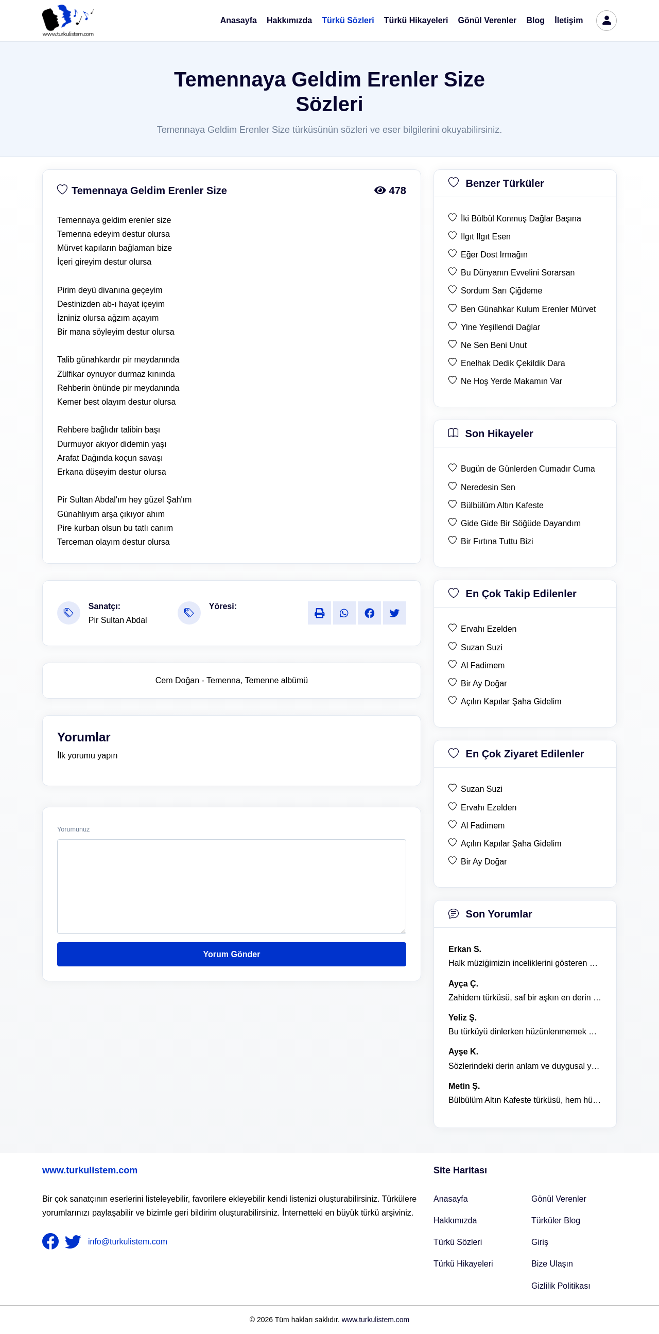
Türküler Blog (555, 1220)
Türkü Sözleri (348, 20)
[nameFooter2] (75, 1242)
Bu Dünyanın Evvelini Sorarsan (518, 272)
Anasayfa (238, 20)
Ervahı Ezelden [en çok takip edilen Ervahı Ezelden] (489, 629)
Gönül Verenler (487, 20)
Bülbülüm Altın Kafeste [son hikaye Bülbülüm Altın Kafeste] (502, 505)
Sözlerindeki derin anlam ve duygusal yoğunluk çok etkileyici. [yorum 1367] (525, 1066)
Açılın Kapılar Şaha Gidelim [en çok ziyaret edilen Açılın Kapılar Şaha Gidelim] (511, 843)
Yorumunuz (73, 829)
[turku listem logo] (68, 21)
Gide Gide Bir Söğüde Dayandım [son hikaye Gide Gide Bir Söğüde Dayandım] (521, 523)
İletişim (568, 20)
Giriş (539, 1242)
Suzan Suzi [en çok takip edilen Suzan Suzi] (481, 647)
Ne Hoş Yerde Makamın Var (511, 381)
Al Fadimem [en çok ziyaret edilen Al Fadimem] (483, 825)
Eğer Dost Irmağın (494, 254)
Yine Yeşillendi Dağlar (500, 327)
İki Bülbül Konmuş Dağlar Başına (521, 218)
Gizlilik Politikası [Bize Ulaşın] (561, 1285)
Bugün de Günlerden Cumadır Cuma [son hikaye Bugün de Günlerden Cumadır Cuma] (528, 468)
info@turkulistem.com (127, 1241)
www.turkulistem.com (89, 1170)
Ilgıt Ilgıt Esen (486, 236)
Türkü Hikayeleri (416, 20)
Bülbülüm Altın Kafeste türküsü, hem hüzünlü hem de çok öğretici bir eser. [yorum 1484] (525, 1100)
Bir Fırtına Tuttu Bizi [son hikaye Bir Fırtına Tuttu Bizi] (497, 541)
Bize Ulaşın (552, 1263)
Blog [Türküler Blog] (536, 20)
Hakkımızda (289, 20)
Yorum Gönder (232, 954)
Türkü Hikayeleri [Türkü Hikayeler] (463, 1263)
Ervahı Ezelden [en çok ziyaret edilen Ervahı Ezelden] (489, 807)
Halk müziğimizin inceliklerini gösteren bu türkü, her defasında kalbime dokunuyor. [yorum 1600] (525, 963)
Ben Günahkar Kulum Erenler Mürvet (528, 309)
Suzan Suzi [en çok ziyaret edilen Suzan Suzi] (481, 789)
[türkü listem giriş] (606, 20)
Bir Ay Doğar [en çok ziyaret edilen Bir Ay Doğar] (484, 861)
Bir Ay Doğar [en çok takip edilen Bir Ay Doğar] (484, 683)
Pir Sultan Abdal (118, 620)
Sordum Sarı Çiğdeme (501, 290)
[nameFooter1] (52, 1242)
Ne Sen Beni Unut (494, 345)
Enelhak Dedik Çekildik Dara (513, 363)
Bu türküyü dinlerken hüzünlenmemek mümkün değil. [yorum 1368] (525, 1031)
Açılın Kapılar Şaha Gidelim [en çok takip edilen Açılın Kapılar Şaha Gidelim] (511, 701)
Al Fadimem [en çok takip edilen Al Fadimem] (483, 665)
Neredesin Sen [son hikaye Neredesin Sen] (488, 487)
